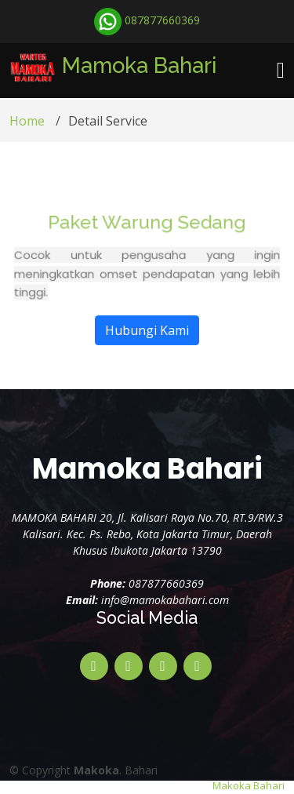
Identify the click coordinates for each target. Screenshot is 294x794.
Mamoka (139, 65)
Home (27, 131)
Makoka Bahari (248, 785)
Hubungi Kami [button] (147, 350)
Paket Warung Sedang (147, 245)
